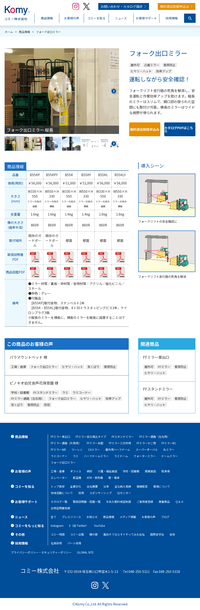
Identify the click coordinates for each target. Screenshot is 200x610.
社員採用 (56, 543)
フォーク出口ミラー (63, 462)
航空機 (77, 478)
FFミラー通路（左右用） (154, 436)
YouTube (99, 525)
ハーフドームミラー (96, 456)
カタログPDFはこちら (178, 129)
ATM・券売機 (95, 478)
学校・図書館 (131, 471)
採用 (81, 493)
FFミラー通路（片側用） (66, 443)
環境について (161, 486)
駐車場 (165, 471)
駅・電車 (113, 478)
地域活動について (62, 493)
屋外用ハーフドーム (117, 449)
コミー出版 (77, 534)
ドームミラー (169, 456)
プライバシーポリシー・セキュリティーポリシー (41, 552)
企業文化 (75, 486)
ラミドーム (121, 456)
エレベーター (59, 478)
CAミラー (94, 449)
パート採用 (74, 543)
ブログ (165, 517)
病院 (89, 471)
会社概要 (92, 486)
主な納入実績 (122, 486)
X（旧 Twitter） (78, 525)
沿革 (106, 486)
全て (53, 517)
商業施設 (150, 471)
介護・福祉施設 (107, 471)
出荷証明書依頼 (60, 508)
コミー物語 (58, 534)
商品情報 (108, 517)
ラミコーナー (59, 456)
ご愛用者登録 (145, 501)
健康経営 (142, 486)
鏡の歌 (94, 534)
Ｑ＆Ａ (179, 501)
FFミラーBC (168, 443)
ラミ (75, 456)
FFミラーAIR (58, 449)
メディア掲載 (128, 517)
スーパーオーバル (147, 449)
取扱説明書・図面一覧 (87, 501)
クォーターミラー (145, 456)
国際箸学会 (157, 534)
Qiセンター (124, 493)
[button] (113, 91)
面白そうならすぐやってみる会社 (124, 534)
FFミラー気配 (95, 443)
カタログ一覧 (59, 501)
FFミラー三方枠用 (120, 443)
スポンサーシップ (101, 493)
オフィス (75, 471)
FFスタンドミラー (123, 436)
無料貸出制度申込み (174, 6)
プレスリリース (71, 517)
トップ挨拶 (58, 486)
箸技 (172, 534)
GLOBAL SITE (85, 552)
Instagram (57, 525)
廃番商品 (164, 501)
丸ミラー (168, 449)
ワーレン (77, 449)
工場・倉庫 (58, 471)
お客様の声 (148, 517)
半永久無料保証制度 (118, 501)
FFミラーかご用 (146, 443)
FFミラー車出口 (60, 436)
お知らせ (92, 517)
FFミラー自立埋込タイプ (91, 436)
